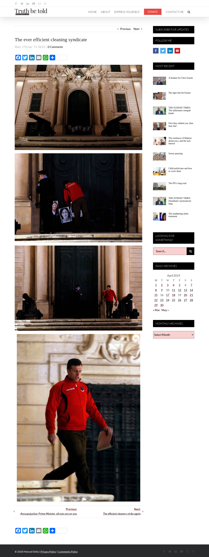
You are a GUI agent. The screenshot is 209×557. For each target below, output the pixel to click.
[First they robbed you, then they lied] (159, 127)
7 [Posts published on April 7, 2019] (191, 285)
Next (136, 29)
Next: (122, 511)
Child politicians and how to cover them (180, 169)
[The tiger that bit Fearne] (159, 97)
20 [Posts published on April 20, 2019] (185, 295)
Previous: (48, 511)
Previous (125, 29)
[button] (189, 11)
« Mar (156, 310)
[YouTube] (177, 50)
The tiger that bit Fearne (180, 93)
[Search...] (170, 251)
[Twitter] (163, 50)
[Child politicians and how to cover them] (159, 172)
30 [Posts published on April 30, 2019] (161, 305)
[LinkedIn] (170, 50)
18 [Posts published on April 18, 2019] (173, 295)
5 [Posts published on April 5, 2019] (179, 285)
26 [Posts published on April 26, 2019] (179, 300)
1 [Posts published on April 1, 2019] (156, 285)
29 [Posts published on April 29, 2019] (156, 305)
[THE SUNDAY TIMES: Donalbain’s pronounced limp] (159, 202)
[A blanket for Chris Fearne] (159, 82)
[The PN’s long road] (159, 187)
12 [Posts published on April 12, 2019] (179, 290)
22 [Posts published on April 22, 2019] (156, 300)
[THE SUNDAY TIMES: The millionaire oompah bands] (159, 111)
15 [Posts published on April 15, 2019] (156, 295)
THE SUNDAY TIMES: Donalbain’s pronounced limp (180, 201)
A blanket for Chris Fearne (181, 78)
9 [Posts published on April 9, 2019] (162, 290)
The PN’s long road (177, 183)
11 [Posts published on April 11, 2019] (173, 290)
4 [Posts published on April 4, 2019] (173, 285)
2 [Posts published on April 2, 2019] (162, 285)
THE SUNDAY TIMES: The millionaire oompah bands (180, 110)
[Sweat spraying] (159, 157)
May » (165, 310)
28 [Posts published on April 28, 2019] (191, 300)
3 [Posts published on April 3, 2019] (168, 285)
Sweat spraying (176, 153)
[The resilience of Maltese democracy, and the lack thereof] (159, 142)
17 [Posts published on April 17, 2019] (167, 295)
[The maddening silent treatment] (159, 217)
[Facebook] (156, 50)
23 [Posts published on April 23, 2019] (161, 300)
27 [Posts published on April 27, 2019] (185, 300)
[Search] (190, 251)
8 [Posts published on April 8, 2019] (156, 290)
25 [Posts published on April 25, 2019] (173, 300)
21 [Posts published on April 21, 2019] (191, 295)
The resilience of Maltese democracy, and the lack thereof (180, 141)
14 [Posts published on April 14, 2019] (191, 290)
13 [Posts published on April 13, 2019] (185, 290)
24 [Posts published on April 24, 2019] (167, 300)
